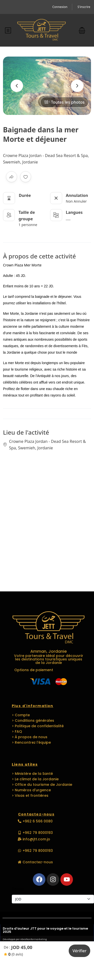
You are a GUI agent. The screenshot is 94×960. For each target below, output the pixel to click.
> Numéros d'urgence (31, 790)
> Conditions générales (33, 720)
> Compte (21, 715)
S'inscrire (83, 7)
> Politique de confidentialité (38, 725)
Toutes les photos (64, 102)
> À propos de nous (29, 736)
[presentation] (17, 86)
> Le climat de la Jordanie (35, 779)
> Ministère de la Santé (32, 773)
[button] (82, 30)
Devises (18, 888)
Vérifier (79, 951)
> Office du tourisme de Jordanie (42, 784)
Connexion (59, 7)
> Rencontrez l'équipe (31, 742)
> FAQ (17, 731)
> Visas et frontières (30, 795)
